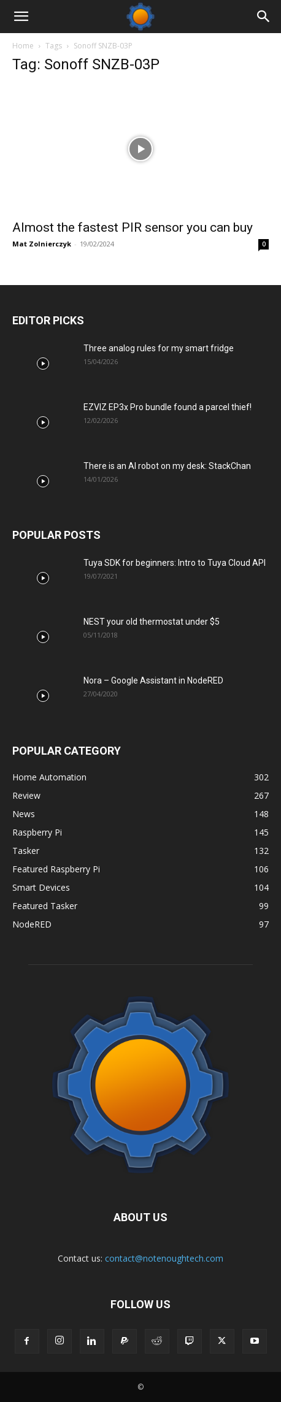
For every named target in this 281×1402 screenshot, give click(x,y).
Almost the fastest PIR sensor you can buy (132, 227)
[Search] (264, 16)
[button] (20, 16)
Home (23, 45)
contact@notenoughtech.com (164, 1258)
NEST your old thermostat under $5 (151, 622)
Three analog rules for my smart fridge (158, 348)
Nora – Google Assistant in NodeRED (153, 680)
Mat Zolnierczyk (41, 243)
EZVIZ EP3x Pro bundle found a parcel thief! (167, 407)
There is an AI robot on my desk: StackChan (167, 466)
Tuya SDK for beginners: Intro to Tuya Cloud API (174, 563)
